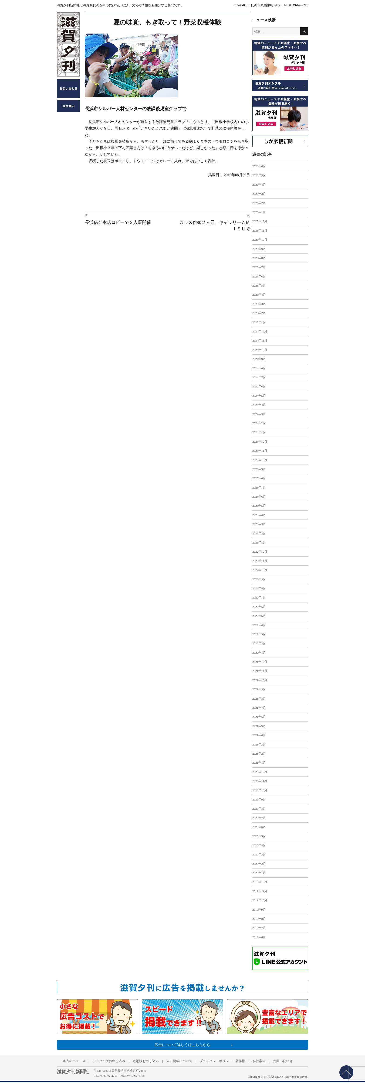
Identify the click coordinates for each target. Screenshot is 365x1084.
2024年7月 (259, 377)
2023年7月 (259, 487)
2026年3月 (259, 193)
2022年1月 (259, 652)
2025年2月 (259, 313)
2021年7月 (259, 707)
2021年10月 (259, 680)
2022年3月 (259, 634)
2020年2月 (259, 863)
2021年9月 (259, 689)
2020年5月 (259, 836)
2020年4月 (259, 845)
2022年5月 (259, 616)
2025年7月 (259, 267)
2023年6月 (259, 496)
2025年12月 (259, 221)
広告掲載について (179, 1061)
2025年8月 (259, 258)
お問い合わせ (283, 1061)
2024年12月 (259, 331)
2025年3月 (259, 304)
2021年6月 (259, 716)
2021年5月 (259, 726)
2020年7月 (259, 818)
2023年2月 (259, 533)
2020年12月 (259, 772)
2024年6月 (259, 386)
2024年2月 (259, 423)
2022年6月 (259, 607)
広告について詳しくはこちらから (182, 1045)
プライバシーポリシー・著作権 (222, 1061)
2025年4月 (259, 294)
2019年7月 (259, 928)
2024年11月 (259, 340)
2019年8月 (259, 918)
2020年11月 (259, 781)
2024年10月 (259, 350)
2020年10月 (259, 790)
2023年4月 (259, 515)
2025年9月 (259, 249)
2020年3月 (259, 854)
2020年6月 (259, 827)
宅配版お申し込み (146, 1061)
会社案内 (259, 1061)
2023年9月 (259, 469)
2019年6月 (259, 937)
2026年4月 (259, 184)
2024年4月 (259, 405)
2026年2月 (259, 203)
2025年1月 (259, 322)
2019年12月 (259, 882)
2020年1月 (259, 873)
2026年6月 (259, 166)
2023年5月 (259, 505)
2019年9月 (259, 909)
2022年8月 (259, 588)
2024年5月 (259, 395)
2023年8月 (259, 478)
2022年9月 (259, 579)
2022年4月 (259, 625)
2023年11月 (259, 450)
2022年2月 (259, 643)
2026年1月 (259, 212)
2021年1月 (259, 762)
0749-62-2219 (109, 1075)
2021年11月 (259, 671)
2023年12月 (259, 441)
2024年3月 (259, 414)
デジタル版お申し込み (109, 1061)
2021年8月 (259, 698)
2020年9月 (259, 799)
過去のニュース (74, 1061)
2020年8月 (259, 808)
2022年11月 (259, 561)
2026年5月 (259, 175)
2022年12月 (259, 551)
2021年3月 (259, 744)
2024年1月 (259, 432)
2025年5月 (259, 285)
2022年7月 (259, 597)
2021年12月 (259, 661)
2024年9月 (259, 359)
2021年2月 (259, 753)
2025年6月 (259, 276)
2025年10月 (259, 239)
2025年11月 (259, 230)
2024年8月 (259, 368)
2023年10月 (259, 460)
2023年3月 (259, 524)
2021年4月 (259, 735)
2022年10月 (259, 570)
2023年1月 (259, 542)
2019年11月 (259, 891)
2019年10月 (259, 900)
